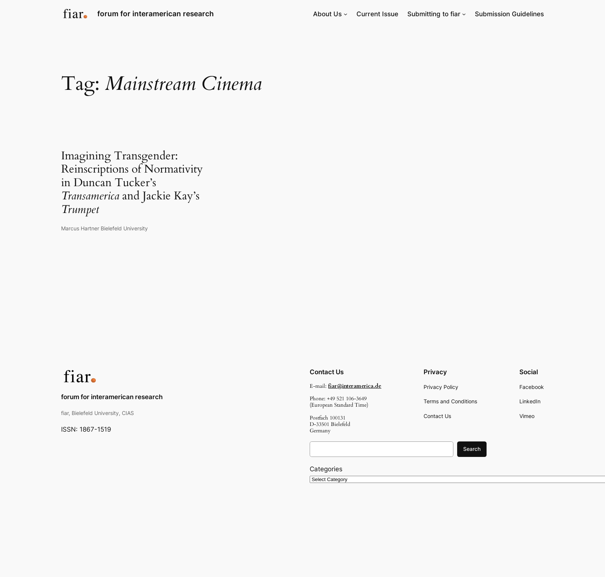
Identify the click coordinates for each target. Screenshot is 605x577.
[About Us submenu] (345, 14)
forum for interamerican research (155, 13)
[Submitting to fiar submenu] (464, 14)
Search (472, 449)
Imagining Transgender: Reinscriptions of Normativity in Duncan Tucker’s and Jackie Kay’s (132, 183)
